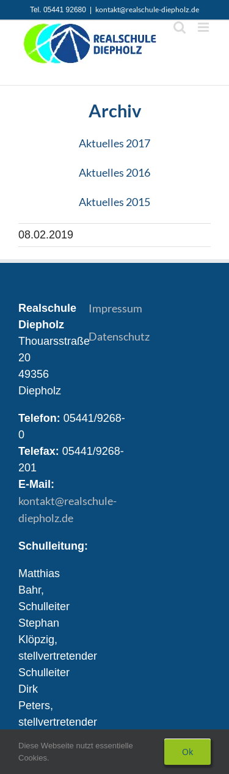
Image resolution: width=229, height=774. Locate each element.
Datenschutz (119, 336)
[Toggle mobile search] (179, 27)
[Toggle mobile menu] (204, 27)
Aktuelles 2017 (114, 143)
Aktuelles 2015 (114, 201)
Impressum (115, 308)
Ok (187, 751)
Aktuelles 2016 (114, 172)
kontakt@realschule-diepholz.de (147, 9)
